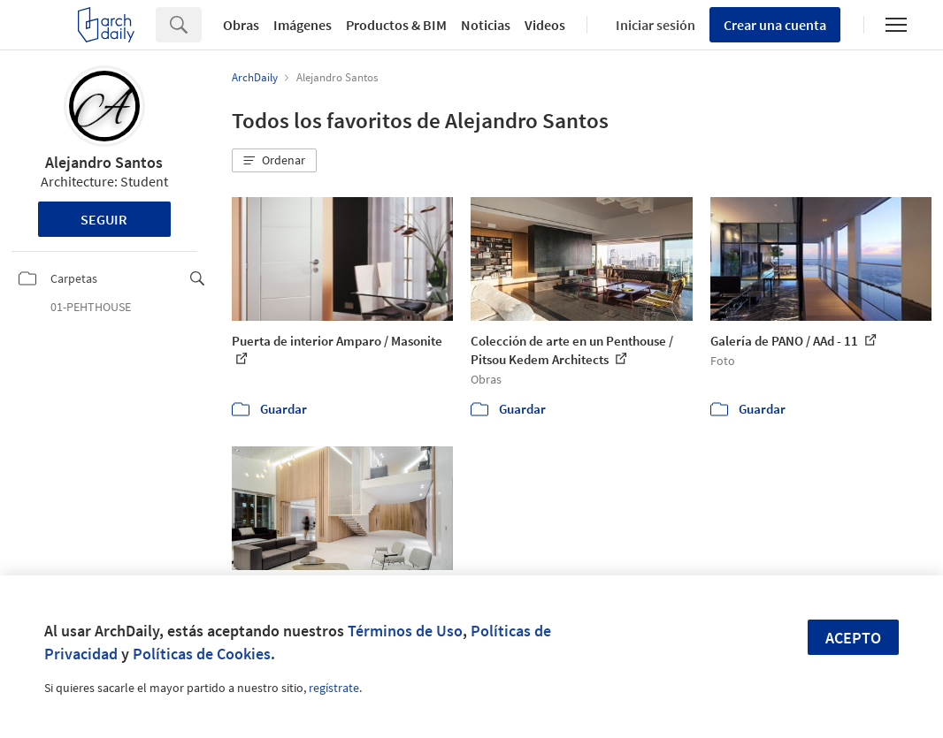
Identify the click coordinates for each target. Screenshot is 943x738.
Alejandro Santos (104, 162)
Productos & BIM (396, 25)
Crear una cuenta (775, 25)
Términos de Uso (405, 630)
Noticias (485, 25)
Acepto (853, 638)
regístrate (334, 688)
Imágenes (302, 25)
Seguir (103, 219)
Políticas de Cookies (202, 653)
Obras (241, 25)
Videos (545, 25)
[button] (274, 160)
